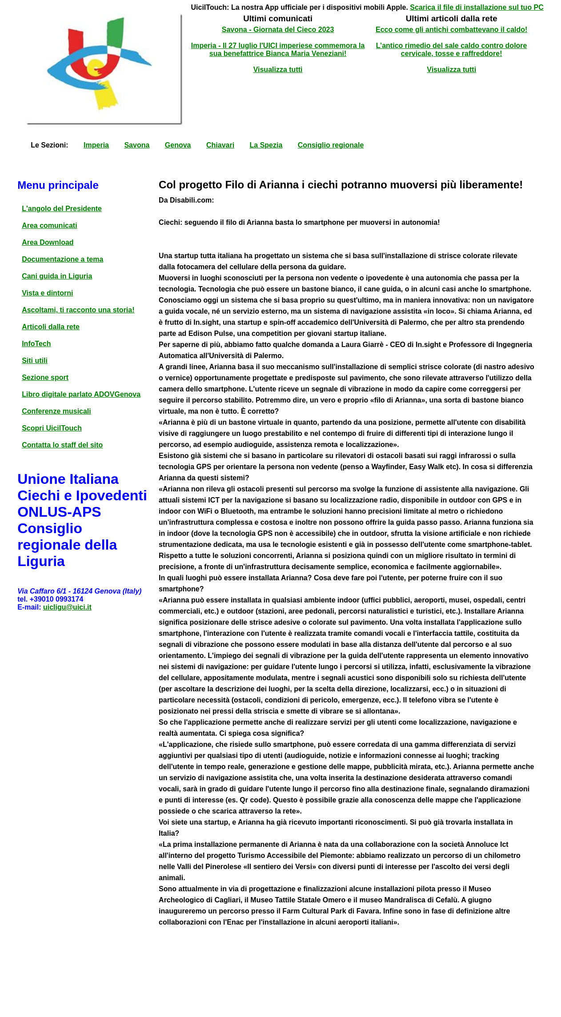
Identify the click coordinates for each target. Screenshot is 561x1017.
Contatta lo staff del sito (62, 445)
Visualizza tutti (278, 69)
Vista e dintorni (47, 293)
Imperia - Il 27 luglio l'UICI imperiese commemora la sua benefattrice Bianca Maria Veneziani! (278, 49)
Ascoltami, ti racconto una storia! (78, 310)
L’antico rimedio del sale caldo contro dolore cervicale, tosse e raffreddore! (451, 49)
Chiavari (220, 145)
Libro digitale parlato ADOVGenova (81, 394)
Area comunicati (49, 225)
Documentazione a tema (62, 259)
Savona (136, 145)
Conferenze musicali (56, 411)
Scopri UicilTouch (52, 428)
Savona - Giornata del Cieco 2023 (278, 29)
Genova (178, 145)
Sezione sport (45, 377)
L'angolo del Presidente (62, 208)
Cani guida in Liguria (57, 276)
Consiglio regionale (331, 145)
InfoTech (36, 343)
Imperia (96, 145)
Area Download (47, 242)
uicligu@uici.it (67, 607)
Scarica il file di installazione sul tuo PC (477, 7)
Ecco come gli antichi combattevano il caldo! (451, 29)
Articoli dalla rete (51, 327)
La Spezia (266, 145)
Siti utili (35, 360)
